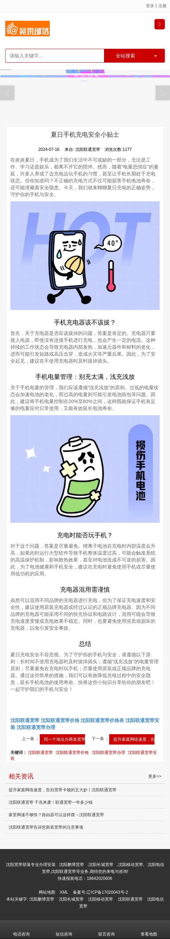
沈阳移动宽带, (131, 864)
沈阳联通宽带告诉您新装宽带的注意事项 (46, 827)
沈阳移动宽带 (100, 899)
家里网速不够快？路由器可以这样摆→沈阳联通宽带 (56, 814)
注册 (162, 5)
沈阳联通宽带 (40, 752)
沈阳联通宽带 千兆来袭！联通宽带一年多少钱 (51, 802)
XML (64, 892)
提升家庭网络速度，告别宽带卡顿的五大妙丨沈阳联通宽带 (62, 789)
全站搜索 (125, 55)
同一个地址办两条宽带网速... (70, 739)
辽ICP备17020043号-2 (107, 892)
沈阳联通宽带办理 (108, 752)
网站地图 (47, 892)
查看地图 (149, 929)
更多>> (154, 776)
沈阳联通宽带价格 (72, 752)
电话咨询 (21, 929)
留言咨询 (106, 929)
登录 (150, 5)
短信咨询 (64, 929)
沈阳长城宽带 (100, 864)
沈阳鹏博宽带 (71, 864)
